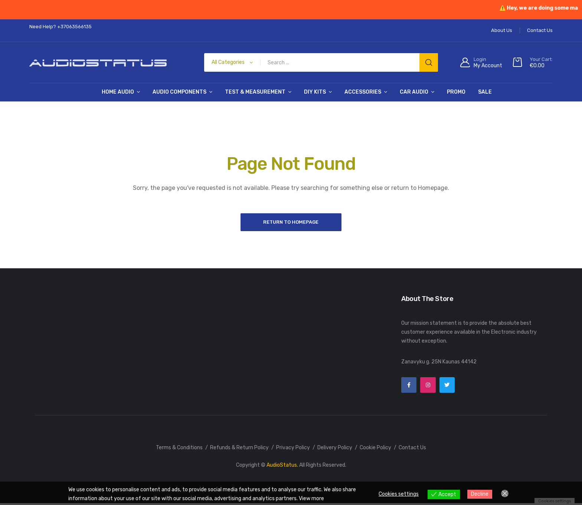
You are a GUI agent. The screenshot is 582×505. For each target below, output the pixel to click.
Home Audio (118, 92)
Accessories (362, 92)
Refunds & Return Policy (239, 449)
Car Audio (414, 92)
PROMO (456, 92)
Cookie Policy (375, 449)
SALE (485, 92)
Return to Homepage (291, 222)
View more (311, 498)
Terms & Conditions (179, 449)
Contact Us (412, 449)
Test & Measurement (255, 92)
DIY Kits (315, 92)
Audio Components (179, 92)
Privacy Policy (293, 449)
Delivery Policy (334, 449)
